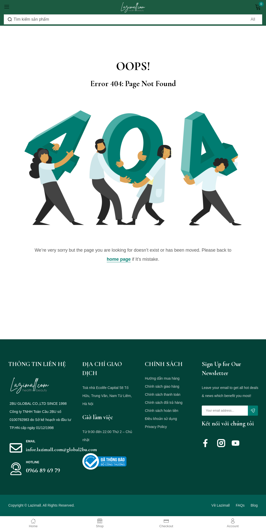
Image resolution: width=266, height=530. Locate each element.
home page (119, 259)
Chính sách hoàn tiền (161, 411)
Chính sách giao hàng (162, 386)
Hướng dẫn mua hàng (162, 378)
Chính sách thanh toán (162, 394)
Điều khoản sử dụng (161, 419)
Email (30, 441)
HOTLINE (32, 462)
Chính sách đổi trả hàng (163, 403)
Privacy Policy (156, 427)
